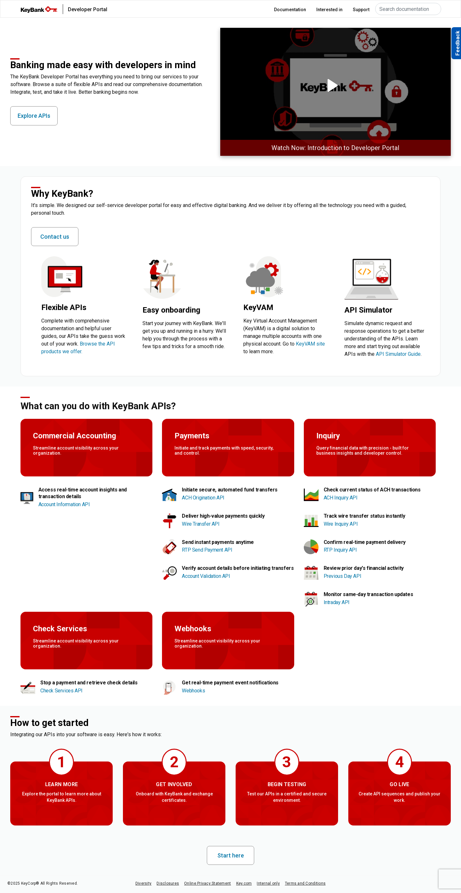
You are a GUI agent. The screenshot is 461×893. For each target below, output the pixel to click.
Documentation (290, 9)
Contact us (54, 236)
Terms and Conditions (305, 883)
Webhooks (193, 691)
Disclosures (168, 883)
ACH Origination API (203, 498)
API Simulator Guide (398, 354)
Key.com (244, 883)
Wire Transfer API (200, 524)
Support (361, 9)
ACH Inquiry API (341, 498)
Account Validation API (206, 576)
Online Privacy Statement (207, 883)
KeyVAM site (310, 344)
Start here (230, 855)
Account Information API (64, 504)
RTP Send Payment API (207, 550)
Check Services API (61, 691)
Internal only (268, 883)
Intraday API (337, 602)
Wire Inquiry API (341, 524)
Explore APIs (34, 115)
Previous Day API (342, 576)
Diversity (143, 883)
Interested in (329, 9)
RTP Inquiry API (340, 550)
